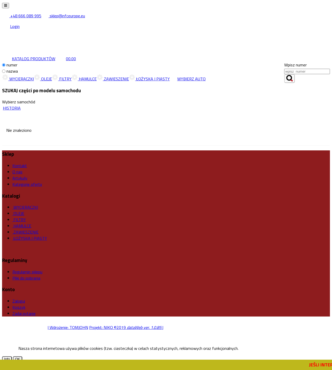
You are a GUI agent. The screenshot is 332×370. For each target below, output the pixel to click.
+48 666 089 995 (22, 16)
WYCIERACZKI (18, 79)
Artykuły (19, 178)
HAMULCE (84, 79)
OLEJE (43, 79)
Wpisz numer (295, 65)
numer (11, 65)
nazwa (12, 71)
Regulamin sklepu (27, 272)
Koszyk (18, 307)
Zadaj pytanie (24, 313)
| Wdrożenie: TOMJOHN (68, 327)
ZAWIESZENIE (113, 79)
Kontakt (19, 166)
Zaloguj (18, 301)
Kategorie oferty (27, 184)
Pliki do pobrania (26, 278)
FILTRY (62, 79)
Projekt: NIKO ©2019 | (126, 327)
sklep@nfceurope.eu (63, 16)
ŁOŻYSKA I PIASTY (149, 79)
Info (7, 359)
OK (17, 359)
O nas (17, 172)
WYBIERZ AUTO (188, 79)
